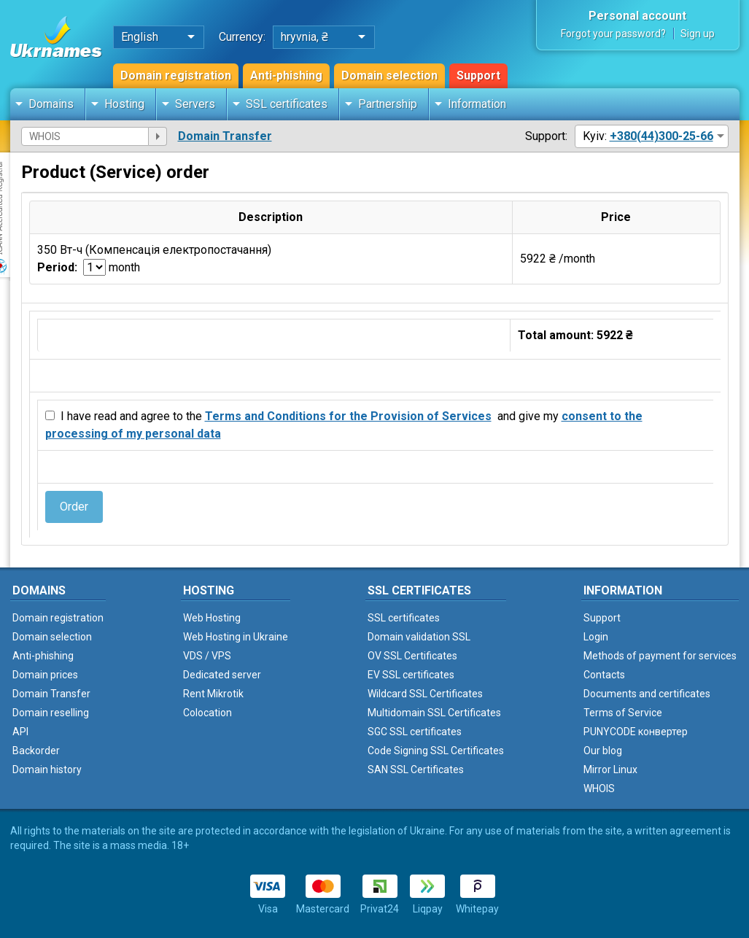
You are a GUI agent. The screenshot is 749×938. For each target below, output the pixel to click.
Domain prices (45, 675)
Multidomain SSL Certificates (434, 712)
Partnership (387, 104)
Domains (51, 104)
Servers (195, 104)
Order (74, 506)
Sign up (697, 33)
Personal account (637, 16)
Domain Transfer (225, 136)
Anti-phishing (286, 75)
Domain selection (389, 75)
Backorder (36, 750)
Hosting (124, 104)
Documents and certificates (646, 693)
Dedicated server (222, 675)
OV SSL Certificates (412, 656)
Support (478, 75)
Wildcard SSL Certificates (425, 693)
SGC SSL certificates (415, 731)
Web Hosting (212, 618)
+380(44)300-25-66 (661, 136)
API (20, 731)
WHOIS (599, 788)
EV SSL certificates (411, 675)
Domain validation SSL (419, 637)
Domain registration (175, 75)
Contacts (604, 675)
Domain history (47, 769)
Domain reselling (50, 712)
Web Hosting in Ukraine (235, 637)
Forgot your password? (613, 33)
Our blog (602, 750)
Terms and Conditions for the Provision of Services (348, 416)
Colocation (207, 712)
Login (595, 637)
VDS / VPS (207, 656)
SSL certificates (286, 104)
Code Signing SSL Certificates (436, 750)
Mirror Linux (610, 769)
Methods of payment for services (660, 656)
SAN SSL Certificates (416, 769)
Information (477, 104)
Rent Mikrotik (213, 693)
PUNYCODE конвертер (635, 731)
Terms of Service (622, 712)
